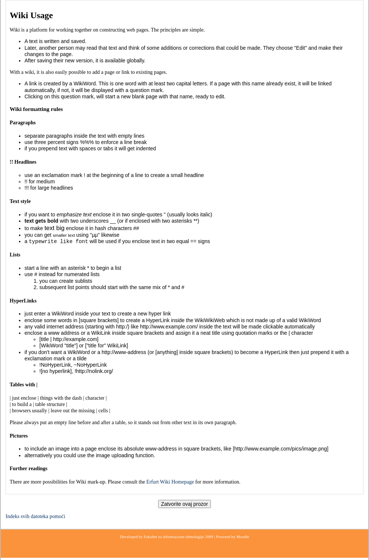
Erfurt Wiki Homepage (170, 482)
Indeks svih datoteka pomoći (35, 516)
